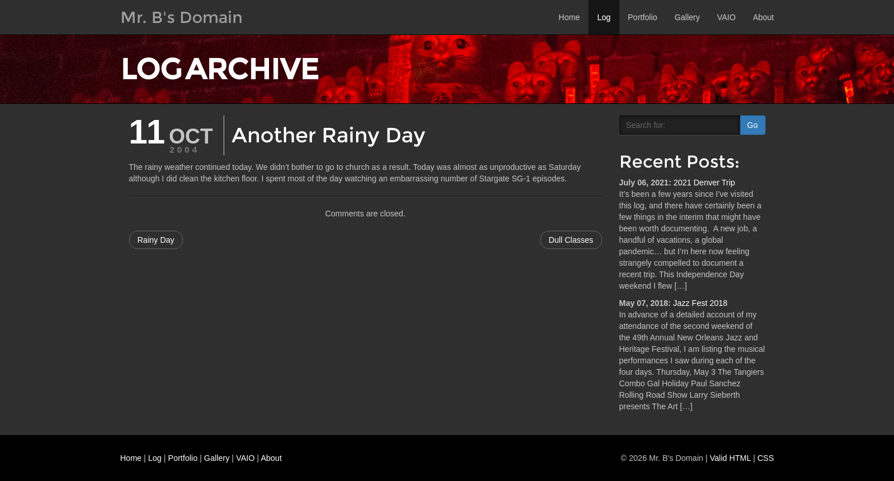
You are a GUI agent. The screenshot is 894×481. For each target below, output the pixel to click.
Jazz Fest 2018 (700, 303)
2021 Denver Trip (704, 182)
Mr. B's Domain (181, 17)
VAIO (726, 17)
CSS (766, 458)
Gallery (687, 17)
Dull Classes (571, 240)
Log (603, 17)
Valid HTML (730, 458)
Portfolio (642, 17)
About (763, 17)
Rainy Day (156, 240)
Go (752, 125)
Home (569, 17)
